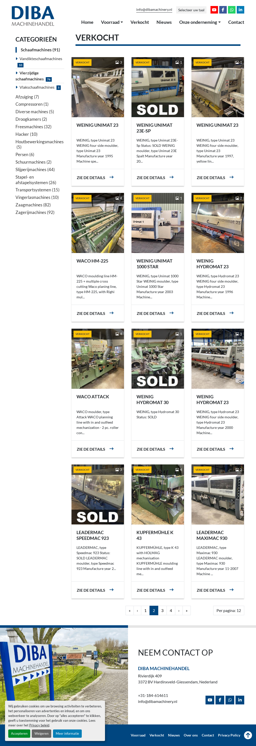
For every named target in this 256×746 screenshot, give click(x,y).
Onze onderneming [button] (198, 22)
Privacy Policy (229, 735)
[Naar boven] (248, 735)
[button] (112, 22)
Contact (236, 22)
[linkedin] (240, 10)
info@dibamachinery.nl (154, 10)
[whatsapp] (232, 10)
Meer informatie (67, 733)
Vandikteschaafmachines (41, 58)
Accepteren (19, 733)
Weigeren (41, 733)
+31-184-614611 (153, 695)
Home (87, 22)
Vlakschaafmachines (37, 87)
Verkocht (139, 22)
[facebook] (223, 10)
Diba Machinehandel (164, 668)
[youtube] (214, 10)
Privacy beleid (39, 725)
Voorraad (110, 22)
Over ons (191, 735)
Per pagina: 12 (228, 610)
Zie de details (91, 177)
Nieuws (164, 22)
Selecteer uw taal (191, 10)
